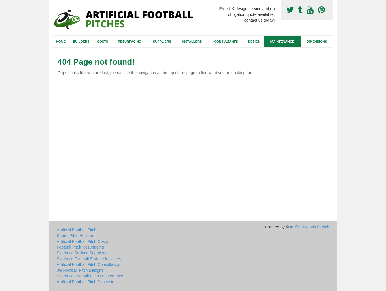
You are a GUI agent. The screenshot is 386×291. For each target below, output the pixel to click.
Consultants (226, 41)
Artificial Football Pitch (76, 230)
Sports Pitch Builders (75, 235)
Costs (102, 41)
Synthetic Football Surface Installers (89, 258)
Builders (81, 41)
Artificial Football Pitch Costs (82, 241)
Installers (192, 41)
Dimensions (316, 41)
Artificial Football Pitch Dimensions (88, 281)
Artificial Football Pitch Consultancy (88, 264)
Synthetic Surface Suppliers (81, 253)
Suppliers (162, 41)
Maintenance (282, 41)
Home (61, 41)
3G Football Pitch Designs (80, 270)
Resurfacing (129, 41)
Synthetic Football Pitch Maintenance (90, 276)
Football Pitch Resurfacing (80, 247)
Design (254, 41)
